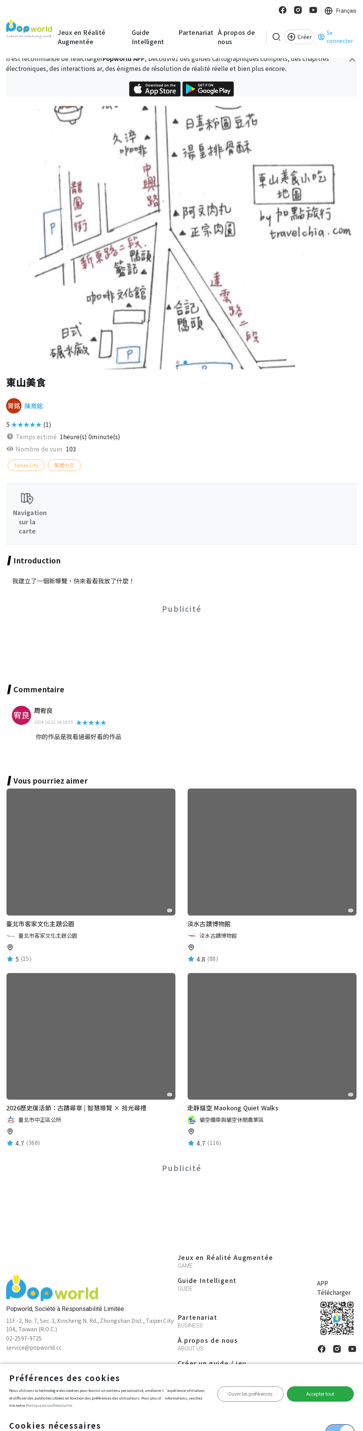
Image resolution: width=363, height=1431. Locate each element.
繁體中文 (64, 465)
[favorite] (169, 910)
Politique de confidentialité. (49, 1405)
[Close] (352, 58)
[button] (178, 362)
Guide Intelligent (148, 37)
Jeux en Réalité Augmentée (82, 37)
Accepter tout (320, 1394)
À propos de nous (236, 37)
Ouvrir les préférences (250, 1394)
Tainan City (26, 465)
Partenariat (196, 32)
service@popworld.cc (34, 1347)
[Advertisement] (181, 640)
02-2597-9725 (24, 1338)
